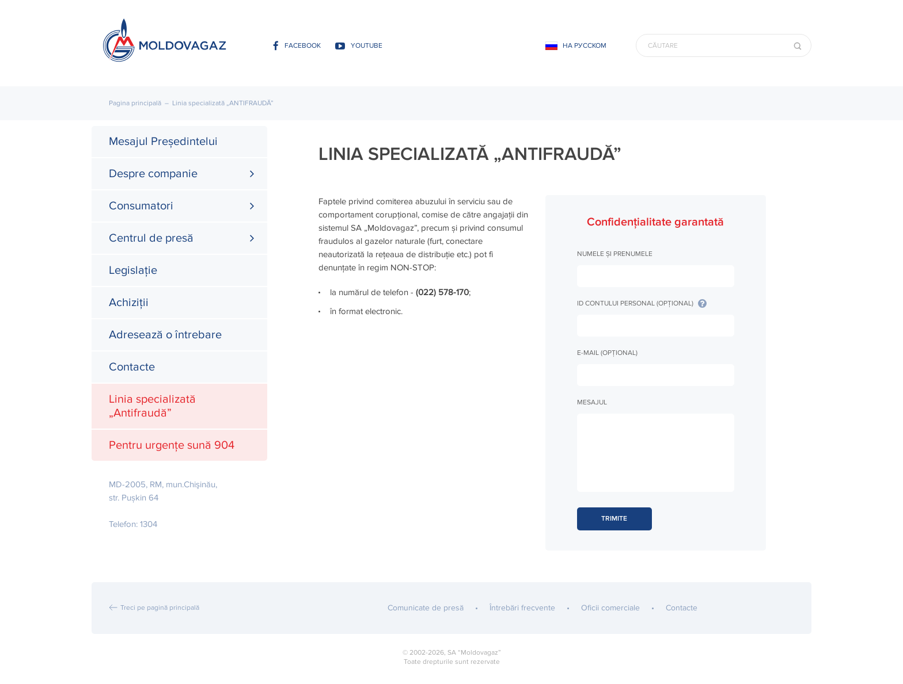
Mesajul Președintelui (163, 141)
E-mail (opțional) (607, 353)
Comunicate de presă (426, 608)
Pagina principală (135, 103)
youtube (358, 46)
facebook (297, 46)
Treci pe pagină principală (159, 607)
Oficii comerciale (610, 608)
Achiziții (129, 302)
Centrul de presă (151, 238)
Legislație (133, 270)
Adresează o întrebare (165, 335)
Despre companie (153, 174)
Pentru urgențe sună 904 (171, 445)
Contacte (132, 367)
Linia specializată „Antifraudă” (152, 406)
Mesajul (592, 402)
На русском (584, 45)
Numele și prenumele (614, 254)
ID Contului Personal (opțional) (642, 303)
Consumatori (141, 206)
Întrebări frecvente (522, 608)
